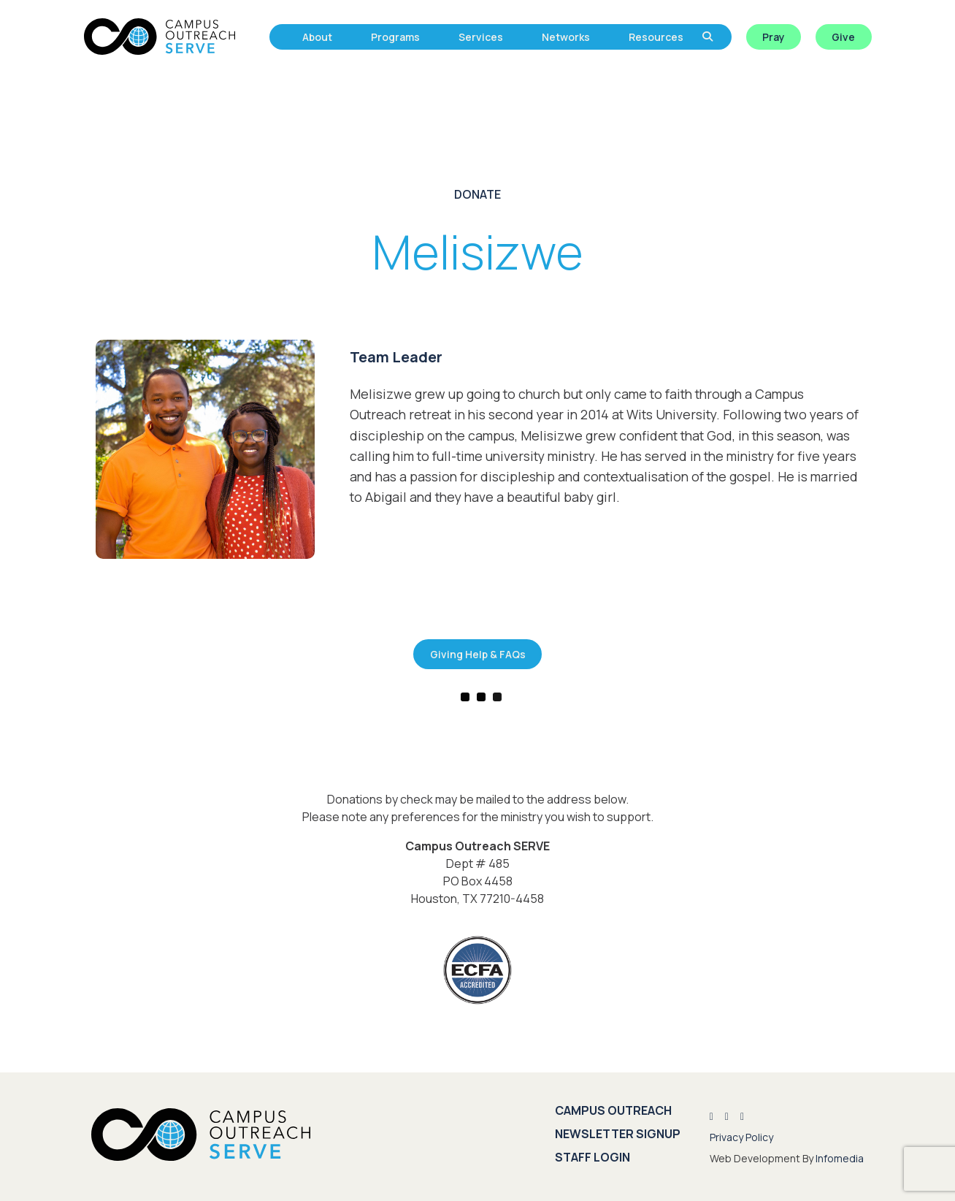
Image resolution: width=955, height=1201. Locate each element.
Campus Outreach (613, 1110)
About (317, 37)
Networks (566, 37)
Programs (395, 37)
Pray (773, 37)
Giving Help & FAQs (478, 654)
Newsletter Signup (617, 1134)
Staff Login (592, 1157)
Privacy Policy (741, 1137)
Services (481, 37)
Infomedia (840, 1158)
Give (843, 37)
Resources (656, 37)
